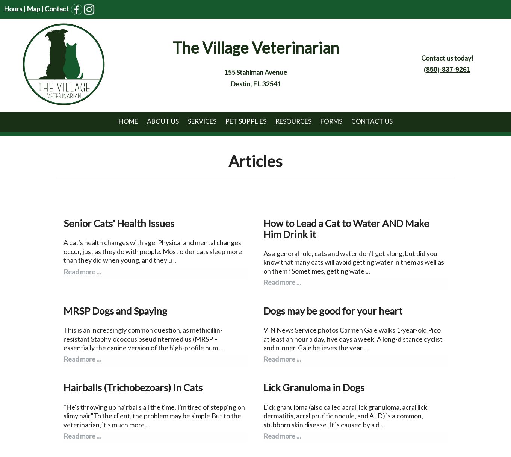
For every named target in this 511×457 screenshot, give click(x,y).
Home (128, 121)
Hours (13, 9)
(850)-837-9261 (447, 69)
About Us (163, 121)
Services (202, 121)
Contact (57, 9)
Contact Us (372, 121)
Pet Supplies (245, 121)
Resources (293, 121)
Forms (331, 121)
